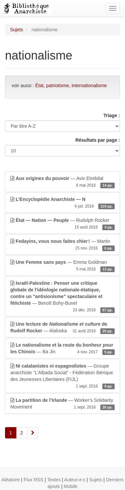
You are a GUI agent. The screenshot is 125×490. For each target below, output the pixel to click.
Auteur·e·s (74, 479)
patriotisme (57, 85)
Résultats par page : (97, 140)
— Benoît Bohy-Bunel (62, 296)
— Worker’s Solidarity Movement (62, 404)
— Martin (62, 245)
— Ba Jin (62, 348)
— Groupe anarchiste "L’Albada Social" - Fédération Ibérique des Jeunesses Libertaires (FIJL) (62, 376)
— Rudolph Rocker (62, 224)
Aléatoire (10, 479)
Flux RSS (33, 479)
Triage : (111, 115)
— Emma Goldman (62, 265)
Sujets (16, 29)
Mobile (70, 486)
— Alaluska (62, 327)
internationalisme (89, 85)
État (39, 85)
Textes (53, 479)
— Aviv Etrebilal (62, 182)
